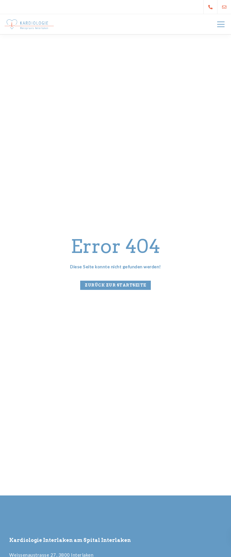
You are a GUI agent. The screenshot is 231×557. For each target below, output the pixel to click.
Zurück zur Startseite (115, 285)
